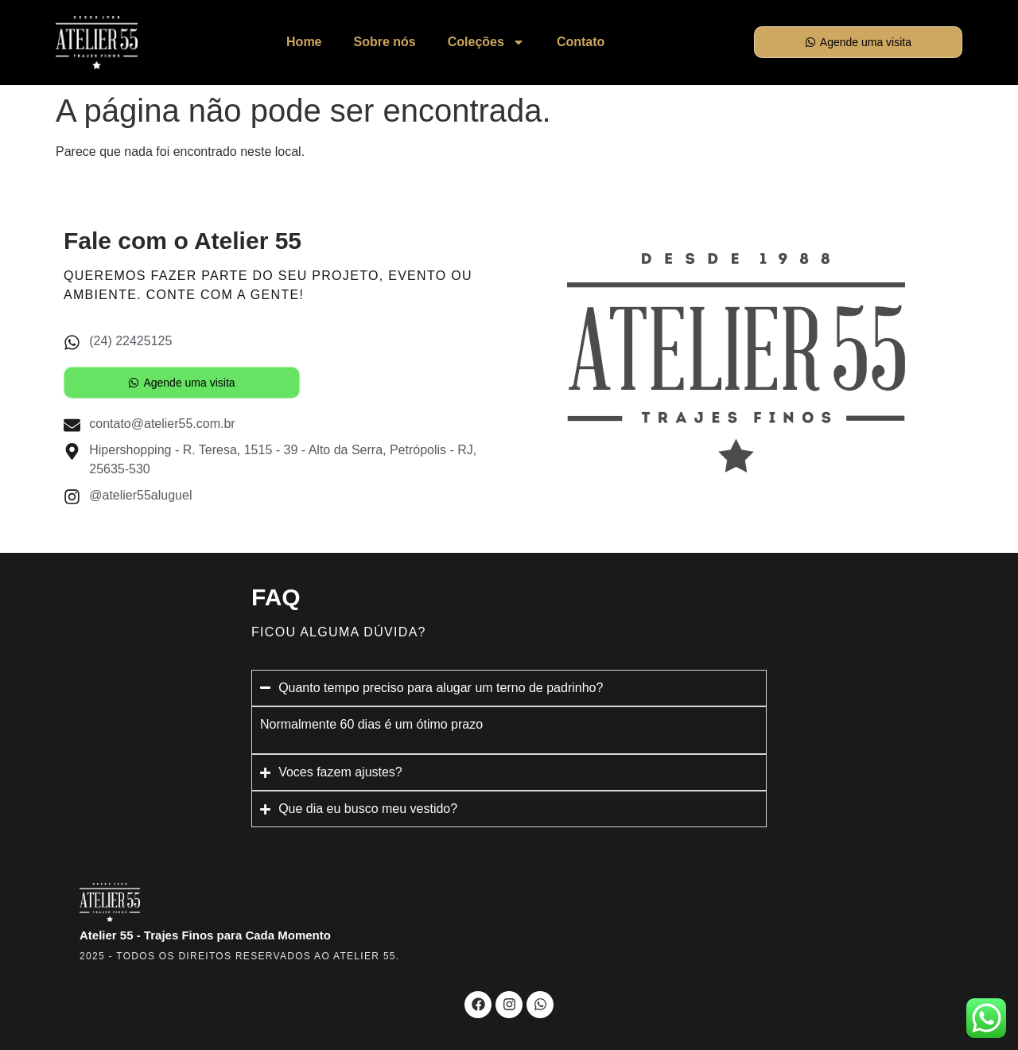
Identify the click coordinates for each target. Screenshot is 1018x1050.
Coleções (486, 42)
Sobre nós (385, 42)
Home (303, 42)
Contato (580, 42)
